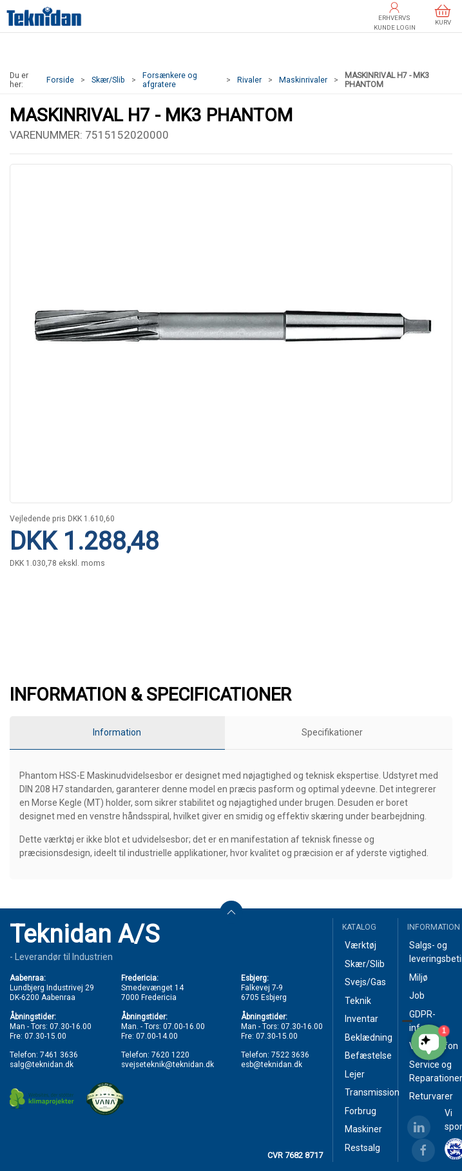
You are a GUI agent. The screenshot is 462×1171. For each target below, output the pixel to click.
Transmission (366, 1092)
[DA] (44, 16)
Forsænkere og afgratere (169, 80)
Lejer (355, 1074)
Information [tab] (117, 732)
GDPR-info (422, 1021)
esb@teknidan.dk (271, 1064)
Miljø (418, 977)
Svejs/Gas (365, 982)
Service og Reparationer (430, 1071)
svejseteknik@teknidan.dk (167, 1064)
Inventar (361, 1019)
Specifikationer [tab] (332, 732)
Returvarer (430, 1096)
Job (417, 995)
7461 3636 (59, 1054)
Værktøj (360, 945)
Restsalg (362, 1148)
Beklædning (366, 1037)
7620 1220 (170, 1054)
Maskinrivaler (303, 80)
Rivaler (249, 80)
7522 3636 (290, 1054)
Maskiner (363, 1129)
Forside (60, 80)
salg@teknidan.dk (41, 1064)
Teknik (358, 1001)
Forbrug (360, 1111)
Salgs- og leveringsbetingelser (430, 952)
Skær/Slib (108, 80)
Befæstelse (366, 1055)
